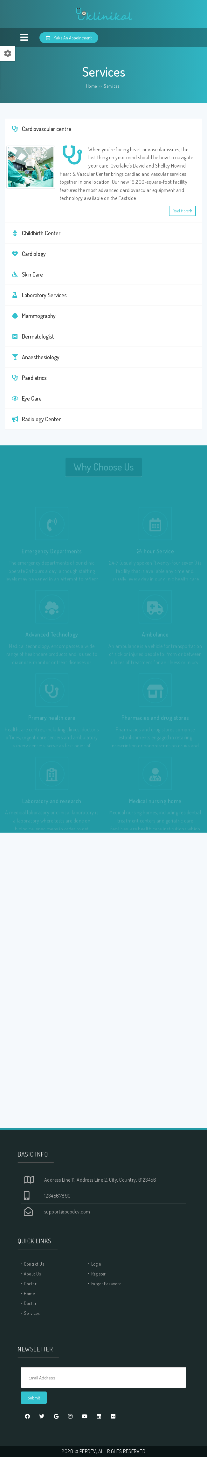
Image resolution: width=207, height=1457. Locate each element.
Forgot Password (106, 1283)
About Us (32, 1273)
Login (96, 1264)
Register (98, 1273)
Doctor (30, 1283)
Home (91, 86)
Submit (33, 1397)
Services (111, 86)
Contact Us (34, 1264)
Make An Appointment (69, 37)
